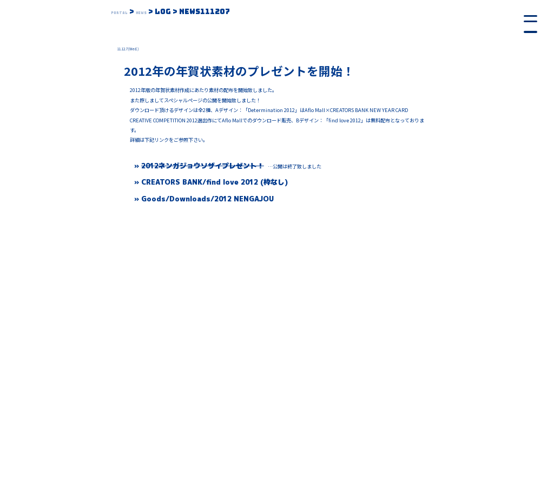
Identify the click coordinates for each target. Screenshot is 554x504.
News (161, 11)
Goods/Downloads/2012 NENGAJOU (207, 199)
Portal (127, 11)
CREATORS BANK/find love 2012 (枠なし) (214, 182)
